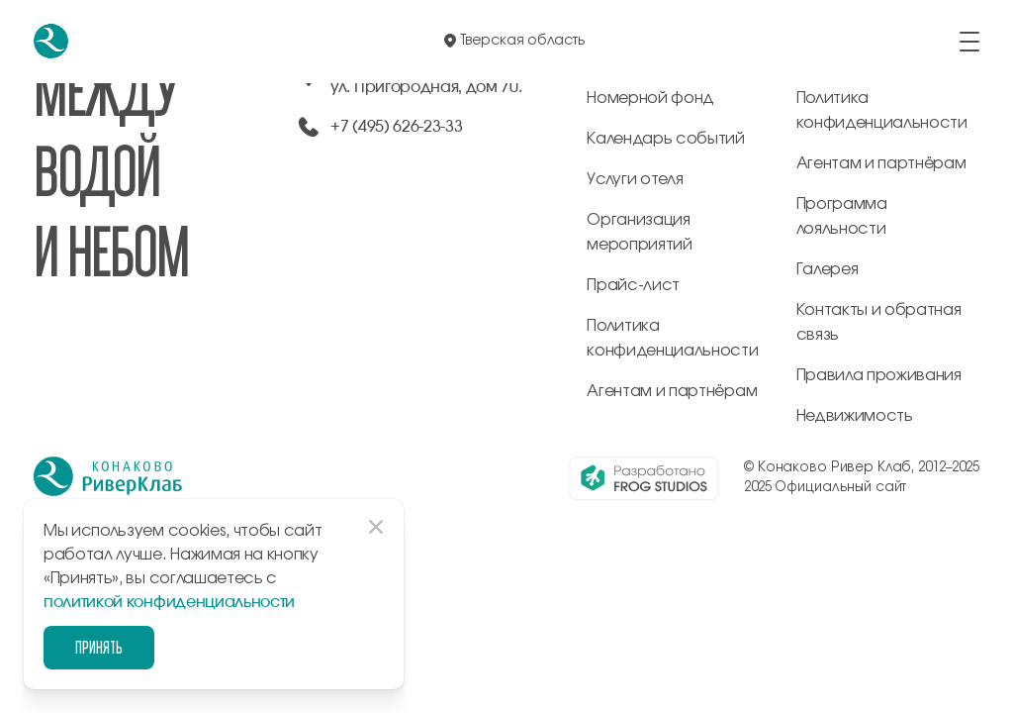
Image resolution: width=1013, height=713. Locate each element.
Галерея (827, 269)
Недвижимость (854, 416)
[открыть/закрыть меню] (969, 41)
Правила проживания (879, 375)
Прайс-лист (633, 285)
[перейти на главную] (51, 41)
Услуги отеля (635, 179)
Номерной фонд (650, 98)
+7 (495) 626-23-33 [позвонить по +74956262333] (396, 127)
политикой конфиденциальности (169, 602)
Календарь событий (666, 139)
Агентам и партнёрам (672, 391)
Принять (99, 647)
